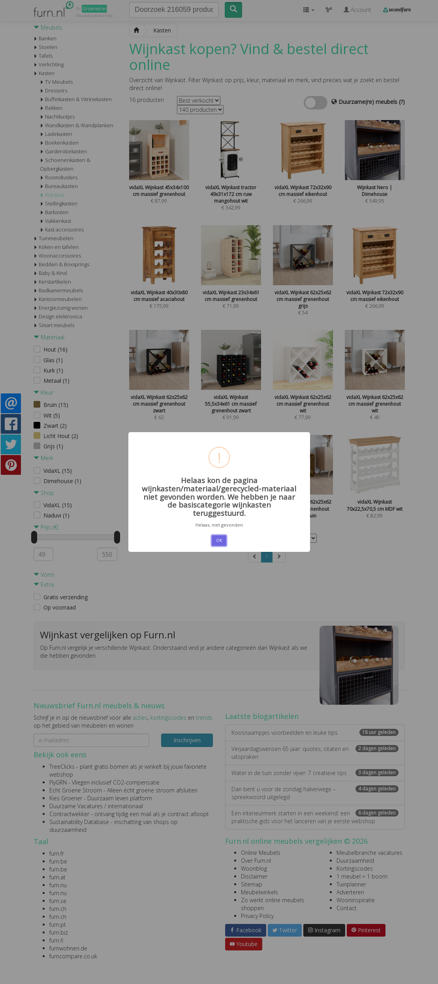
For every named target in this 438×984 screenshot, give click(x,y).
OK (219, 540)
